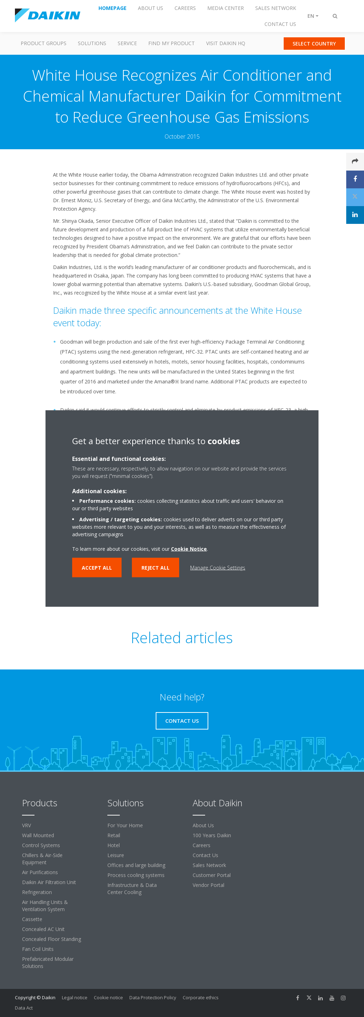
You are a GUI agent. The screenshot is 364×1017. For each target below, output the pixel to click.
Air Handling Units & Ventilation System (45, 906)
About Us (203, 825)
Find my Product (171, 43)
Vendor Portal (208, 885)
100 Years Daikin (212, 835)
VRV (26, 825)
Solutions (92, 43)
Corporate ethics (201, 997)
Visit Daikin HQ (225, 43)
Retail (113, 835)
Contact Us (205, 855)
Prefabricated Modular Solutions (48, 962)
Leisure (115, 855)
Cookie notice (108, 997)
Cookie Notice (189, 548)
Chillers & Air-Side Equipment (42, 859)
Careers (201, 845)
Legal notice (74, 997)
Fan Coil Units (38, 949)
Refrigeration (37, 892)
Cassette (32, 919)
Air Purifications (40, 872)
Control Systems (41, 845)
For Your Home (125, 825)
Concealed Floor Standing (51, 939)
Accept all (97, 567)
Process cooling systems (136, 875)
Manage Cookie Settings (217, 567)
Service (127, 43)
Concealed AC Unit (43, 929)
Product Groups (43, 43)
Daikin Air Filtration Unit (49, 882)
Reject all (155, 567)
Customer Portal (212, 875)
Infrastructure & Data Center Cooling (132, 888)
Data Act (24, 1008)
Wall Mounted (38, 835)
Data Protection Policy (152, 997)
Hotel (113, 845)
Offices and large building (136, 865)
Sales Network (209, 865)
